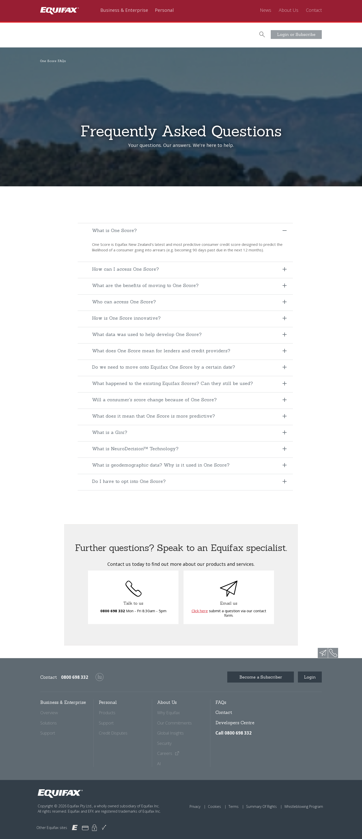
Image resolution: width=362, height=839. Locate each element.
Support (47, 733)
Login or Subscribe (296, 34)
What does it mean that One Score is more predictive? (153, 416)
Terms (234, 806)
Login (310, 677)
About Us (288, 10)
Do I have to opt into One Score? (129, 481)
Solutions (48, 723)
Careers (168, 753)
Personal (164, 10)
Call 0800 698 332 (233, 733)
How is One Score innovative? (126, 318)
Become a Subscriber (260, 677)
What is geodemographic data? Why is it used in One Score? (161, 465)
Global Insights (170, 733)
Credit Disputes (113, 733)
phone (333, 653)
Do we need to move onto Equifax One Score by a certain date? (163, 367)
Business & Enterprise (124, 10)
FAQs (220, 702)
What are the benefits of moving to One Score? (145, 285)
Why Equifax (168, 712)
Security (164, 743)
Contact (314, 10)
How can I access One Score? (125, 269)
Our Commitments (174, 723)
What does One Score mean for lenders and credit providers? (161, 351)
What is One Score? (114, 230)
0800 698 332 (112, 610)
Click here (200, 610)
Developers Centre (234, 722)
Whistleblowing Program (303, 806)
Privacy (195, 806)
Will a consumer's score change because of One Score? (154, 400)
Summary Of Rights (261, 806)
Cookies (214, 806)
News (265, 10)
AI (159, 763)
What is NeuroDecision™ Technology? (135, 449)
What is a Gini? (109, 432)
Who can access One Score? (124, 302)
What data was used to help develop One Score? (147, 334)
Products (107, 712)
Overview (49, 712)
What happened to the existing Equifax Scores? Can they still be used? (172, 383)
